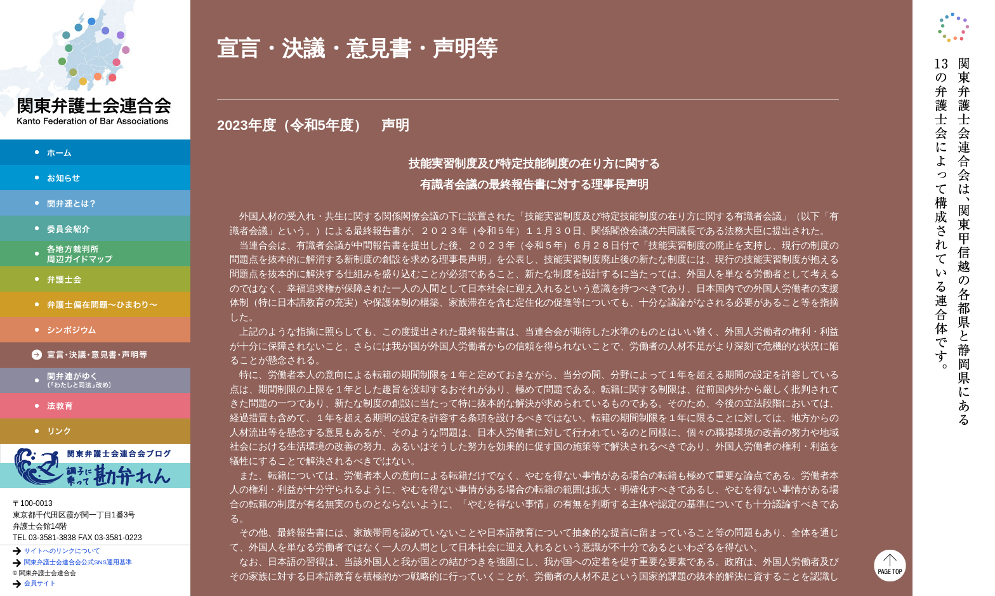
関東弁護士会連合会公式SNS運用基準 (78, 562)
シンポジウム (95, 329)
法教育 (95, 405)
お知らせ (95, 177)
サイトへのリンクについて (62, 550)
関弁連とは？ (95, 203)
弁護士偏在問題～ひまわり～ (95, 304)
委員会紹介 (95, 228)
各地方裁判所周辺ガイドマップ (95, 253)
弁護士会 (95, 279)
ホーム (95, 152)
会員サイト (40, 583)
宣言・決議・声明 (95, 355)
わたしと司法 (95, 380)
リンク (95, 431)
